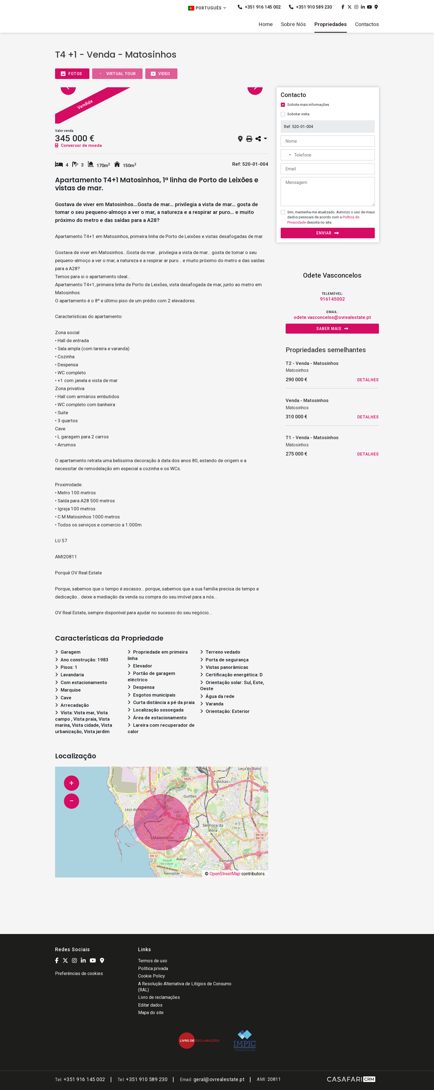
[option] (118, 108)
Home (266, 24)
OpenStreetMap (225, 873)
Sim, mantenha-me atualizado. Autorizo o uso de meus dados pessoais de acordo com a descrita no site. (331, 217)
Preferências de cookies (79, 973)
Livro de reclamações (159, 997)
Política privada (153, 968)
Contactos (367, 24)
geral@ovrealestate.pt (219, 1079)
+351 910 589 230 (310, 7)
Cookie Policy (151, 976)
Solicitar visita (298, 114)
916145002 (332, 299)
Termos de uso (152, 960)
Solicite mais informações (308, 105)
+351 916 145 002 (259, 7)
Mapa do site (151, 1012)
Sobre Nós (293, 24)
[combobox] (287, 155)
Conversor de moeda (78, 145)
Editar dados (150, 1005)
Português (207, 8)
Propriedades (330, 24)
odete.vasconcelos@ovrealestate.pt (332, 317)
